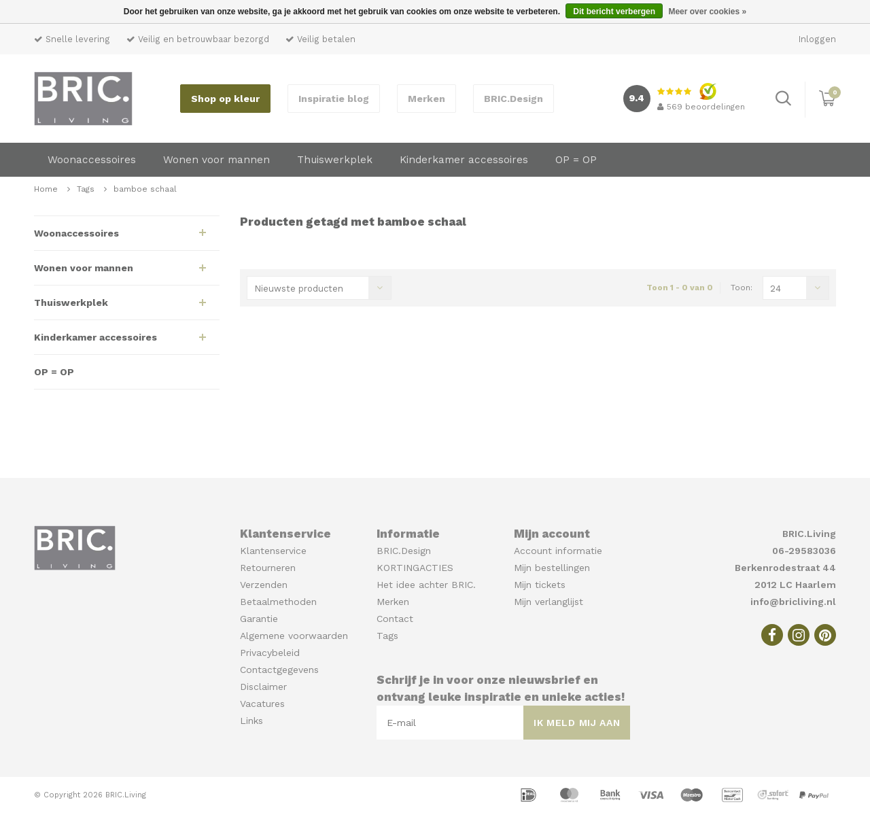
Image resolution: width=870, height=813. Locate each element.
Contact (395, 618)
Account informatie (558, 550)
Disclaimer (263, 686)
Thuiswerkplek (334, 160)
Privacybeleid (270, 652)
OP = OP (576, 160)
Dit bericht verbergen (614, 11)
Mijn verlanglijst (548, 601)
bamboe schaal (145, 189)
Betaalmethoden (278, 601)
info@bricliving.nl (793, 601)
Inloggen (817, 39)
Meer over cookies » (707, 11)
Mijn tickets (540, 584)
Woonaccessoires (92, 160)
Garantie (259, 618)
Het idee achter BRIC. (426, 584)
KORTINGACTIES (415, 567)
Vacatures (262, 703)
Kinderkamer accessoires (464, 160)
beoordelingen (701, 106)
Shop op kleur (225, 98)
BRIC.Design (513, 98)
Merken (426, 98)
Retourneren (268, 567)
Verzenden (264, 584)
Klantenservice (273, 550)
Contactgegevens (279, 669)
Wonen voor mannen (216, 160)
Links (251, 720)
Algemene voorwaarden (294, 635)
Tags (85, 189)
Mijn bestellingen (552, 567)
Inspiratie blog (333, 98)
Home (46, 189)
